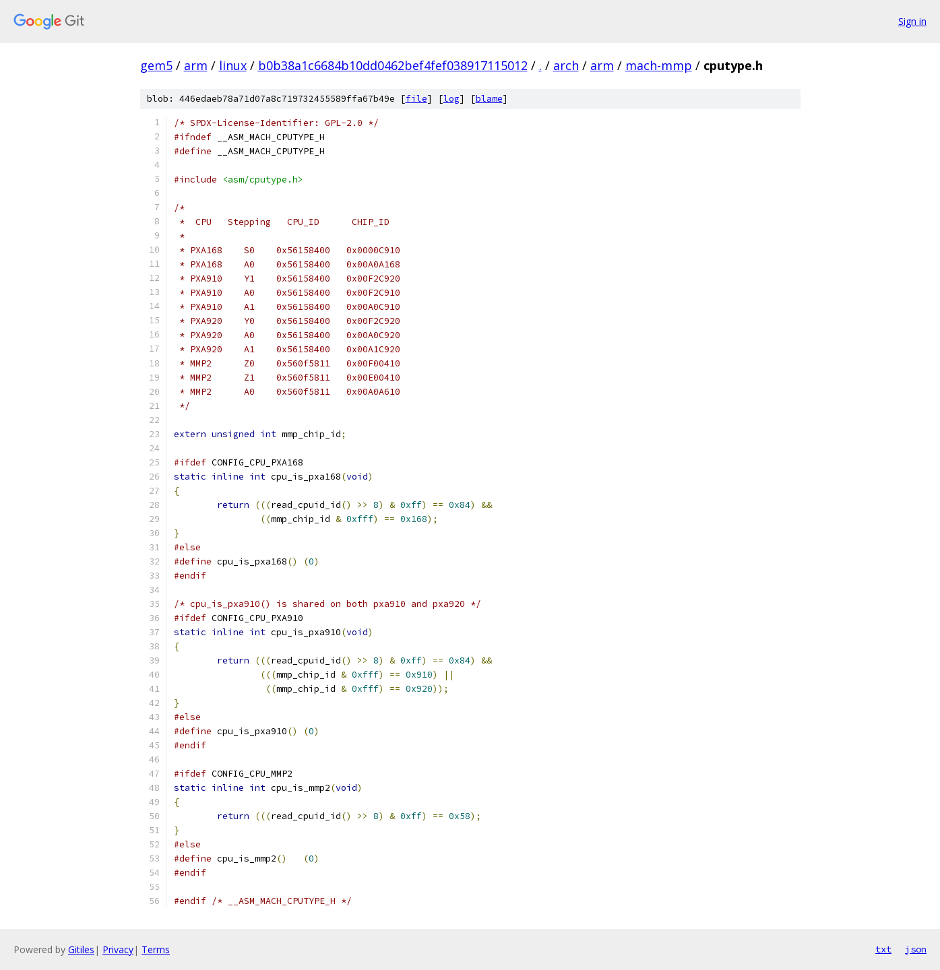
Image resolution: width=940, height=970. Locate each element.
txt (883, 949)
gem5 (156, 65)
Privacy (117, 949)
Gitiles (81, 949)
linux (233, 65)
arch (566, 65)
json (916, 949)
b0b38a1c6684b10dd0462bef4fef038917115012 (393, 65)
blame (489, 98)
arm (196, 65)
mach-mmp (658, 65)
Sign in (912, 21)
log (451, 98)
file (416, 98)
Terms (156, 949)
